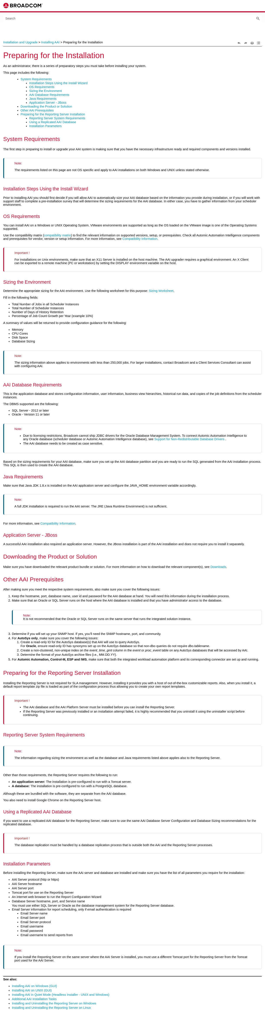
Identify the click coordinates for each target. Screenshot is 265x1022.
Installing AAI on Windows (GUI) (34, 986)
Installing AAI (50, 42)
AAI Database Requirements (49, 94)
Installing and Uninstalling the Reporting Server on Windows (54, 1003)
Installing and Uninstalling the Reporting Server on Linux (51, 1007)
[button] (258, 18)
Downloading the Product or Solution (46, 106)
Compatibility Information (139, 238)
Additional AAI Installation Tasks (34, 999)
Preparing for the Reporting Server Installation (53, 114)
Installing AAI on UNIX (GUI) (32, 990)
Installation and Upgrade (20, 42)
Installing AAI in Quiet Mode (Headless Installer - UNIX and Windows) (60, 994)
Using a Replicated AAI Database (52, 122)
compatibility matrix (57, 235)
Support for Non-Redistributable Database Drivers (189, 439)
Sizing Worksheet (161, 291)
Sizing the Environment (45, 91)
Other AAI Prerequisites (37, 110)
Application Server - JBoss (47, 102)
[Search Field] (132, 18)
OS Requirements (41, 87)
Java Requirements (43, 98)
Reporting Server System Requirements (57, 118)
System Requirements (36, 79)
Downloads (218, 567)
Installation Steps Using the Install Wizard (58, 83)
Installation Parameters (45, 126)
